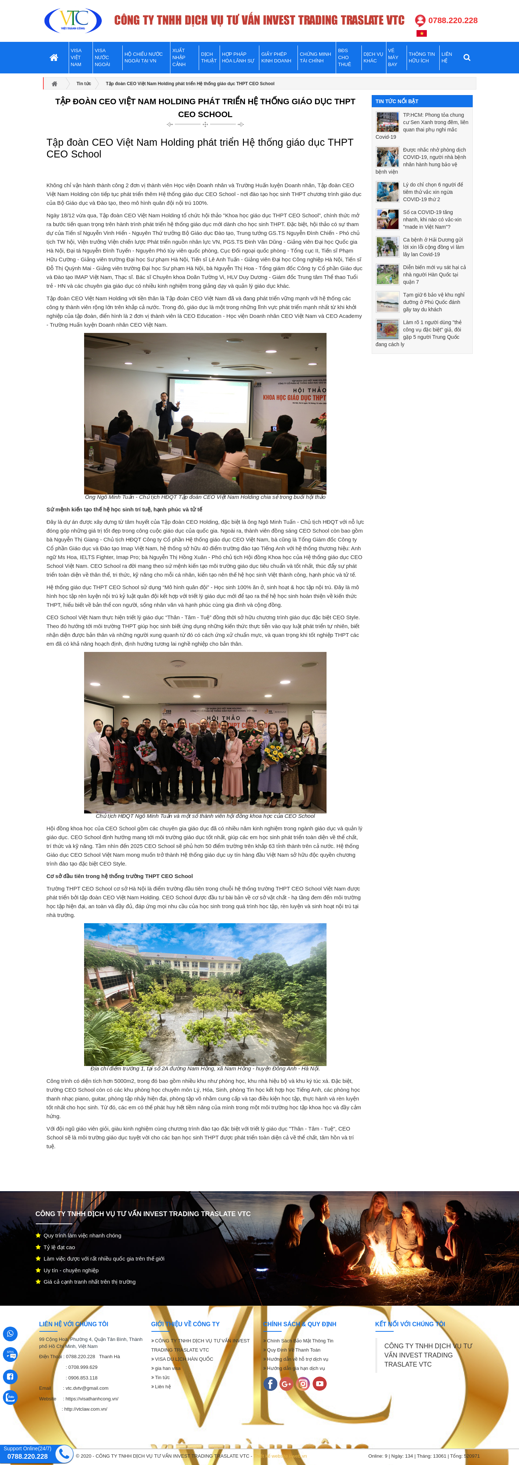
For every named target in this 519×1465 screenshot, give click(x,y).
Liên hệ (161, 1386)
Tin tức (160, 1377)
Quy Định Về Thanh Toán (292, 1350)
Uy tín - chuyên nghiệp (67, 1270)
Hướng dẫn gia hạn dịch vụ (294, 1368)
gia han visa (166, 1368)
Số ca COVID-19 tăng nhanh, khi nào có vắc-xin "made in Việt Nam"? (432, 219)
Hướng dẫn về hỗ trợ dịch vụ (296, 1359)
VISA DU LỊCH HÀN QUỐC (182, 1359)
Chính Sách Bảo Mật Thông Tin (298, 1340)
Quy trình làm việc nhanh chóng (79, 1235)
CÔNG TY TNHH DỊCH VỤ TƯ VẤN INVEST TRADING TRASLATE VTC (429, 1355)
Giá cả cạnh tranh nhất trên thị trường (86, 1282)
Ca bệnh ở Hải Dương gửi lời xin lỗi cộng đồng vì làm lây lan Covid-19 (433, 247)
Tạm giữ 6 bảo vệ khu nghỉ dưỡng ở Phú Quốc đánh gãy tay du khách (434, 302)
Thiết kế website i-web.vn (280, 1456)
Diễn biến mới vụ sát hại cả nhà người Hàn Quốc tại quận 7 (434, 274)
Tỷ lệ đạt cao (55, 1247)
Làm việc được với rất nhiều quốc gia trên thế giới (100, 1258)
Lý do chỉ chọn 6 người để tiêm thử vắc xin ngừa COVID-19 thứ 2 (433, 192)
